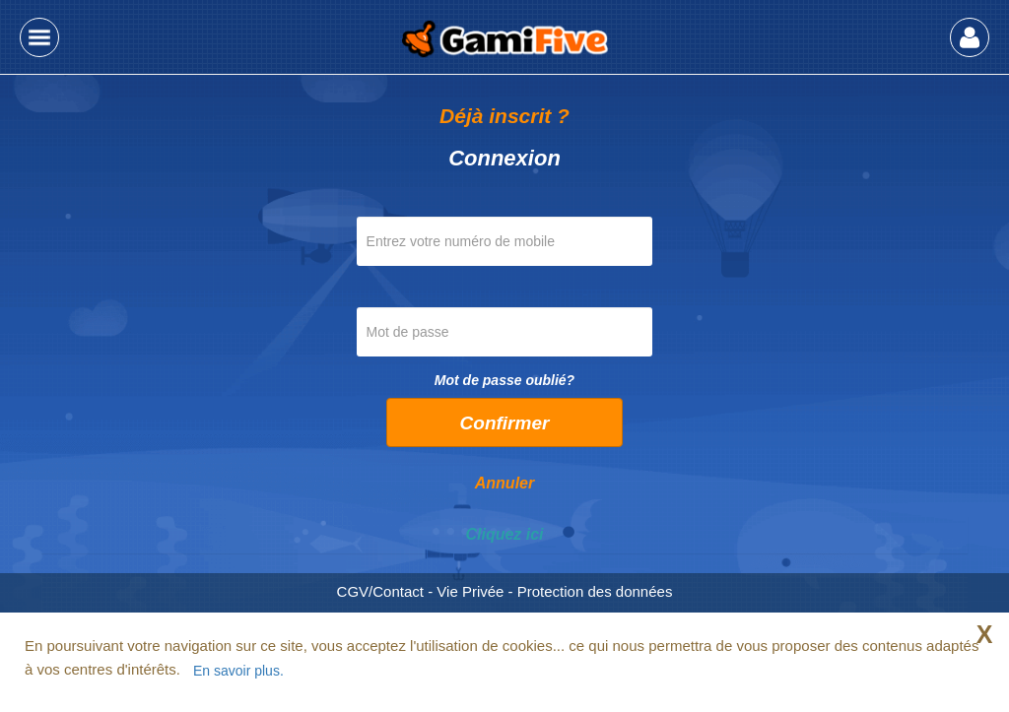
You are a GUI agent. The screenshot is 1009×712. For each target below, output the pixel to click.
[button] (39, 37)
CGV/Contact (380, 591)
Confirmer (505, 423)
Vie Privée (470, 591)
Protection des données (595, 591)
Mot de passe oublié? (504, 380)
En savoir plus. (238, 671)
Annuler (504, 483)
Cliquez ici (504, 534)
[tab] (504, 534)
